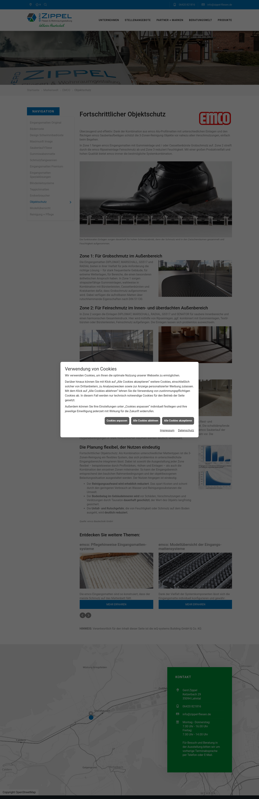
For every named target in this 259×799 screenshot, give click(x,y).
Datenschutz (186, 430)
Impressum (167, 430)
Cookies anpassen (117, 420)
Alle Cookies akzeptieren (178, 420)
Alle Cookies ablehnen (145, 420)
